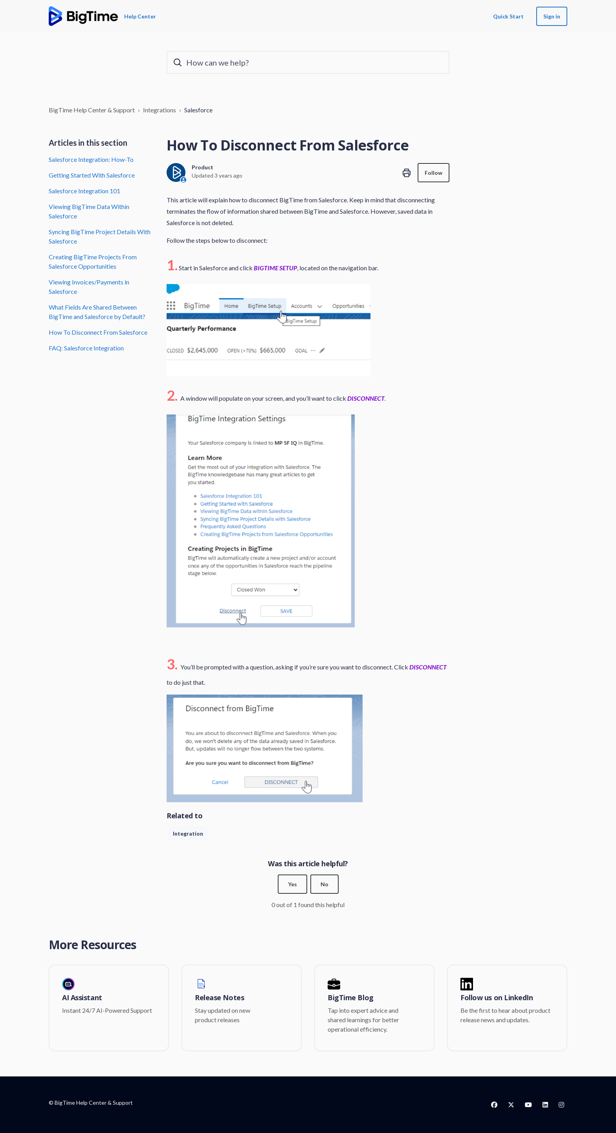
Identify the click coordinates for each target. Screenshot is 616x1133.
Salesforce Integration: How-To (91, 159)
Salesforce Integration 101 (84, 190)
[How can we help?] (308, 62)
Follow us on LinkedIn (496, 998)
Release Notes (219, 998)
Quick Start (508, 16)
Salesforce (198, 110)
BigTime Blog (351, 998)
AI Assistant (82, 998)
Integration (188, 833)
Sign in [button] (551, 16)
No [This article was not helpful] (324, 884)
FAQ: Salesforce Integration (86, 348)
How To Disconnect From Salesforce (98, 332)
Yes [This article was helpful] (292, 884)
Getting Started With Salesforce (92, 175)
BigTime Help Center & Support (92, 110)
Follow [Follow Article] (433, 172)
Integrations (159, 110)
